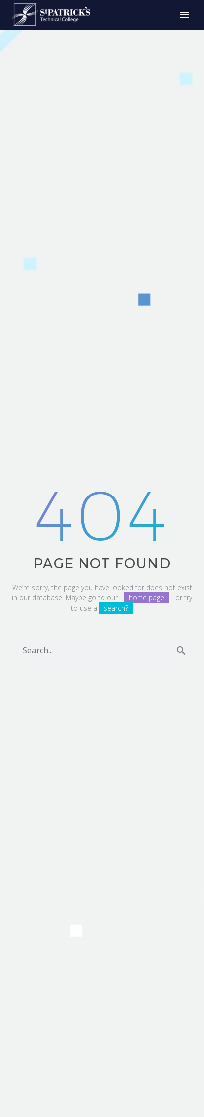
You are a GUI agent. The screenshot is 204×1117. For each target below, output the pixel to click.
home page (146, 597)
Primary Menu (184, 15)
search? (116, 608)
